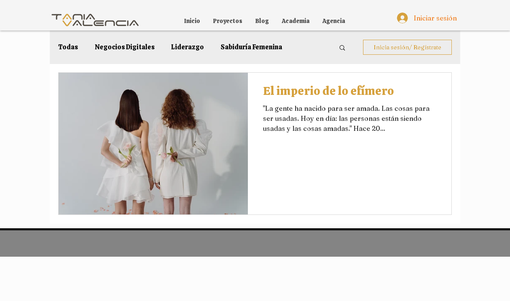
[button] (342, 48)
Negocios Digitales (125, 47)
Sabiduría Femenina (251, 47)
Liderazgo (187, 47)
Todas (68, 47)
